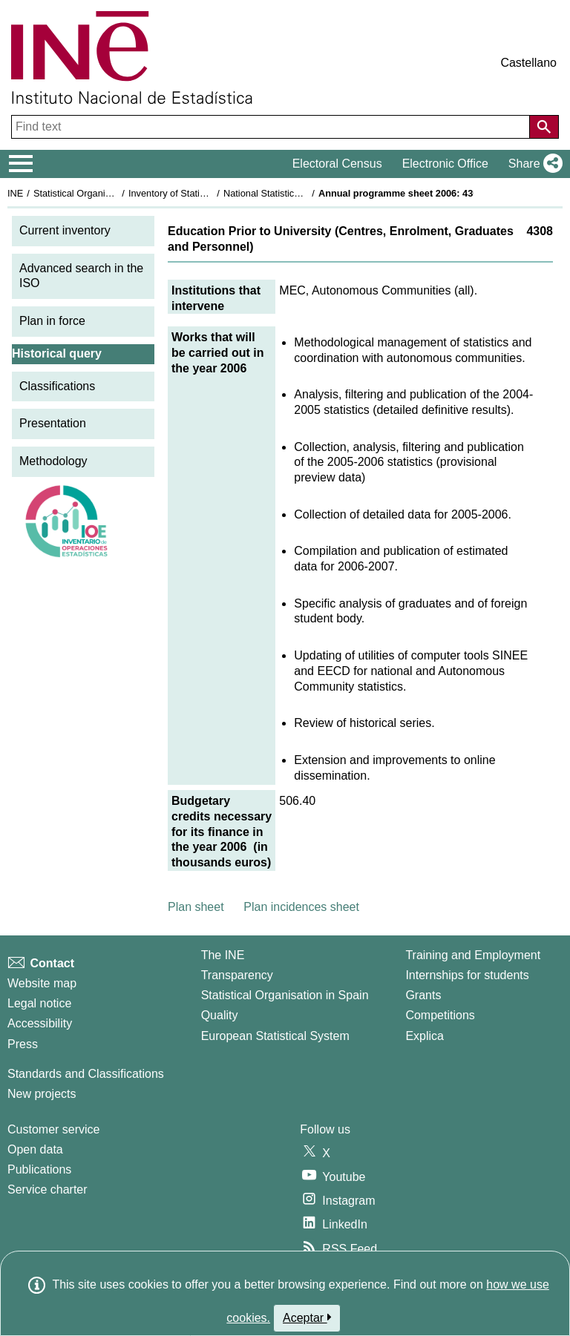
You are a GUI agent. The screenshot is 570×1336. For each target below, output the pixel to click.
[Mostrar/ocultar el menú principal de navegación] (21, 164)
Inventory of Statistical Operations (199, 193)
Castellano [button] (528, 62)
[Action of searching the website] (544, 127)
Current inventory (65, 230)
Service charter (47, 1189)
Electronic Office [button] (445, 163)
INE (15, 193)
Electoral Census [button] (337, 163)
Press (22, 1044)
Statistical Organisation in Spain (100, 193)
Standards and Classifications (85, 1073)
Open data (35, 1149)
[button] (532, 164)
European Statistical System (275, 1036)
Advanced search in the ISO (81, 276)
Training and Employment (472, 955)
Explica (424, 1036)
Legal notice (39, 1003)
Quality (219, 1015)
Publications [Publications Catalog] (39, 1169)
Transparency (237, 975)
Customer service (53, 1129)
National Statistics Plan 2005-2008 (296, 193)
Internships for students (466, 975)
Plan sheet (196, 907)
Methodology (53, 461)
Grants (423, 995)
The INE (223, 955)
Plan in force (52, 321)
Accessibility (39, 1023)
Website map (41, 983)
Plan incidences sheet (301, 907)
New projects (41, 1093)
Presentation (52, 423)
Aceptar (307, 1317)
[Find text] (272, 127)
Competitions (439, 1015)
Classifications (57, 386)
